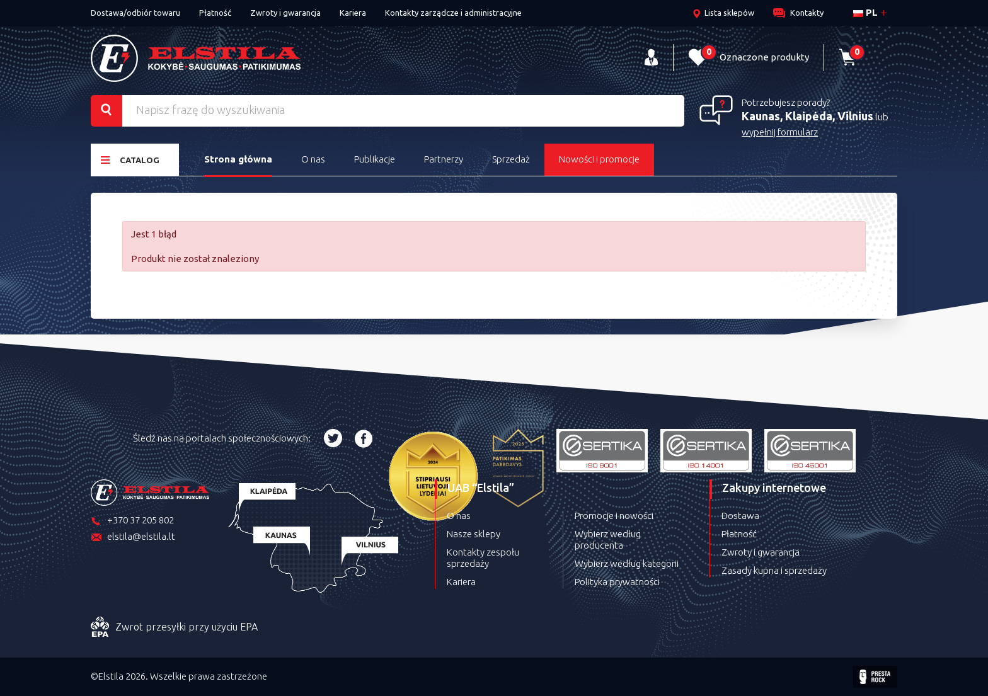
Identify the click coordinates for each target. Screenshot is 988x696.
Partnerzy (443, 159)
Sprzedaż (511, 159)
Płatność (215, 12)
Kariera (353, 12)
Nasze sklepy (473, 533)
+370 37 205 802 (132, 521)
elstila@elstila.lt (133, 537)
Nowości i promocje (599, 159)
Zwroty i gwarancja (285, 12)
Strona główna (238, 159)
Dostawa (740, 515)
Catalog (130, 160)
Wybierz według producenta (608, 539)
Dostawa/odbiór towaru (135, 12)
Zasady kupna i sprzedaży (774, 570)
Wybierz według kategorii (627, 563)
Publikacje (374, 159)
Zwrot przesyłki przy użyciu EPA (174, 627)
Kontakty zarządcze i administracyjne (453, 12)
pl (865, 12)
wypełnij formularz (780, 132)
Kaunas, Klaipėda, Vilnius (807, 116)
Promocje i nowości (614, 515)
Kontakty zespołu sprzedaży (483, 558)
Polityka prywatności (617, 581)
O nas (313, 159)
